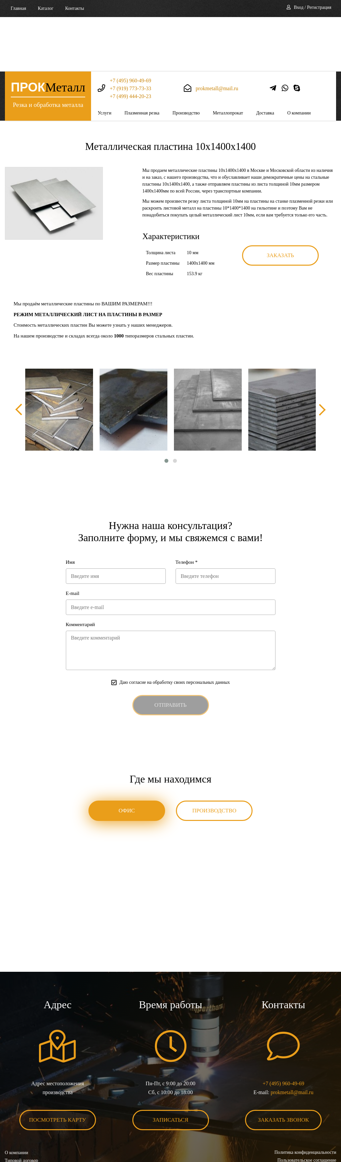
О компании (299, 58)
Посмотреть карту (57, 1067)
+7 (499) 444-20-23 (130, 42)
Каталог (45, 8)
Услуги (104, 58)
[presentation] (20, 356)
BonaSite (329, 1136)
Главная (18, 8)
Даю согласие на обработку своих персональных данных (174, 629)
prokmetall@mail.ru (217, 34)
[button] (166, 406)
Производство (186, 58)
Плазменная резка (142, 58)
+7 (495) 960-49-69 (130, 26)
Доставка (265, 58)
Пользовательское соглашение (306, 1107)
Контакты (74, 8)
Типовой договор (21, 1107)
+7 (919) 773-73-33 (130, 34)
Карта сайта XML (22, 1123)
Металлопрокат (228, 58)
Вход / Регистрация (312, 7)
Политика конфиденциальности (305, 1099)
